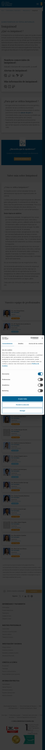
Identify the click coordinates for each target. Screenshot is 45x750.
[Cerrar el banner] (42, 338)
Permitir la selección (22, 404)
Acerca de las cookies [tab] (36, 343)
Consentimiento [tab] (7, 343)
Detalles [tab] (20, 343)
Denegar (22, 410)
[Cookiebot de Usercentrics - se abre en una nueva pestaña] (30, 338)
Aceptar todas (22, 399)
